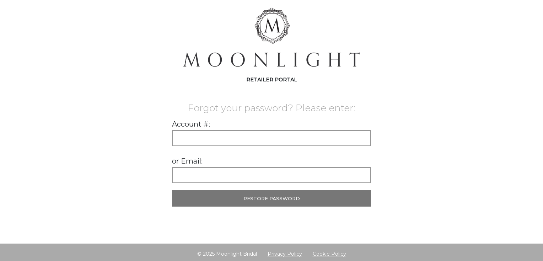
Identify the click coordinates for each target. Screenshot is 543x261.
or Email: (187, 161)
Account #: (191, 124)
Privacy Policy (285, 254)
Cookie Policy (329, 254)
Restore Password (271, 198)
